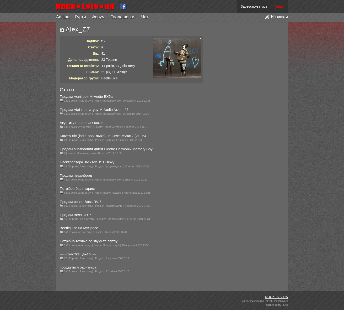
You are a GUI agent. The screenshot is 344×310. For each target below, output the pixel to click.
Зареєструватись (254, 6)
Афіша (62, 17)
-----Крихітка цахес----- (78, 254)
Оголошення (122, 17)
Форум (98, 17)
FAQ (285, 305)
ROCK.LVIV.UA (276, 297)
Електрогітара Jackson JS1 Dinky (87, 162)
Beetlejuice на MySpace (79, 228)
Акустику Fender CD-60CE (81, 123)
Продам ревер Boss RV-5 (81, 202)
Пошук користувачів (252, 301)
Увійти (279, 6)
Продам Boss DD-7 (75, 215)
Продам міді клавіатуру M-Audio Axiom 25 (94, 110)
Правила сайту (273, 305)
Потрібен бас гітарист (78, 188)
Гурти (80, 17)
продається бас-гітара (78, 267)
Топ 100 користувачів (276, 301)
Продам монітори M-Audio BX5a (86, 96)
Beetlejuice (109, 78)
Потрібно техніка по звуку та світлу (89, 241)
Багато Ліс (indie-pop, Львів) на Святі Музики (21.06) (103, 136)
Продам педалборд (76, 175)
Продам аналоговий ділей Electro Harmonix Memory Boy (106, 149)
